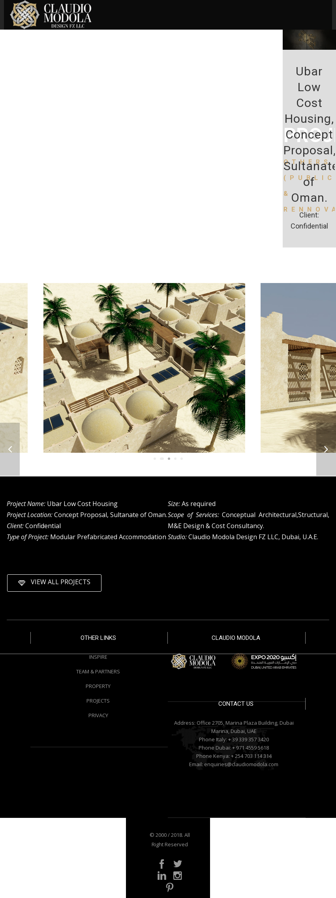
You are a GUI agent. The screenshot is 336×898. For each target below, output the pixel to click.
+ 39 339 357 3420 (248, 739)
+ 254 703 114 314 (251, 755)
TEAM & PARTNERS (98, 671)
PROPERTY (98, 686)
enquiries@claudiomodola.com (241, 764)
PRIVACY (98, 715)
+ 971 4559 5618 (250, 747)
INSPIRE (98, 656)
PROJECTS (98, 700)
